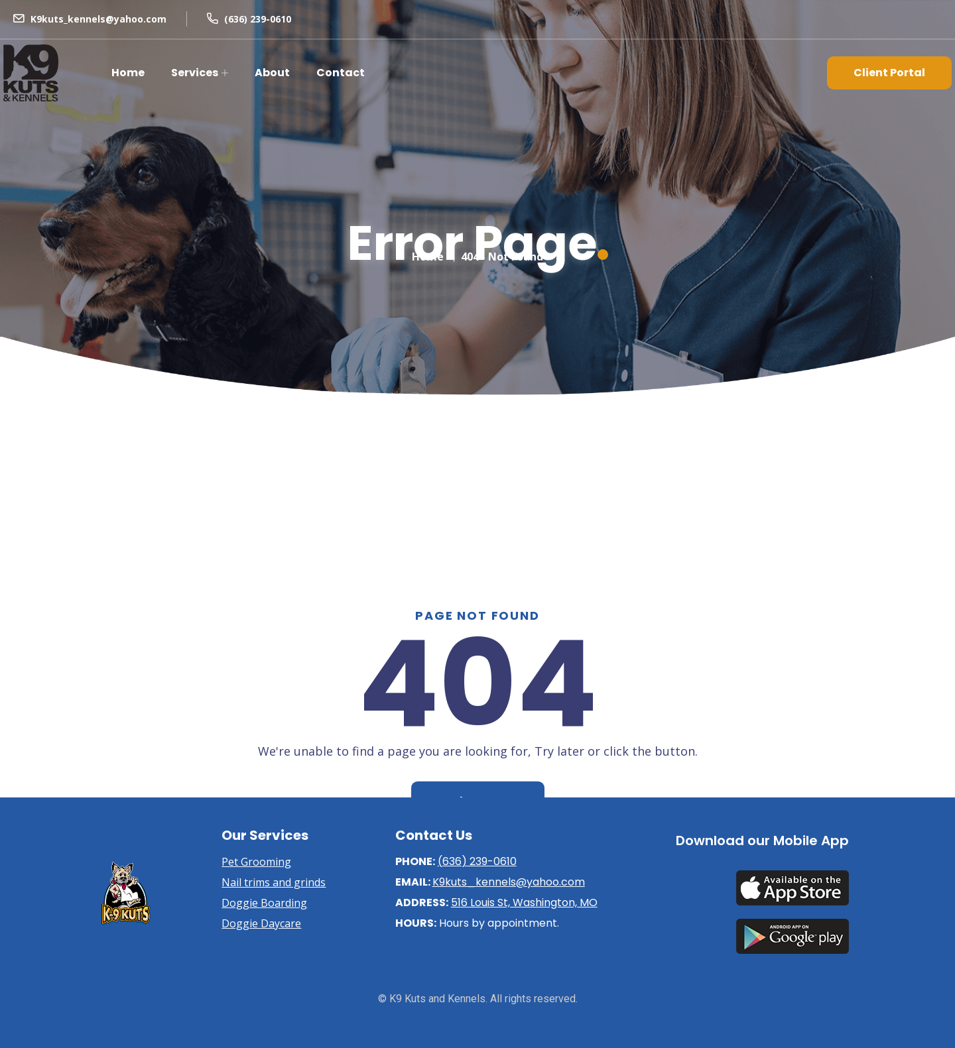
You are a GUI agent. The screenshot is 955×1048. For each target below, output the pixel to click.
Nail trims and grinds (274, 882)
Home (128, 72)
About (272, 72)
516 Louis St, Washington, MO (524, 902)
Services (194, 72)
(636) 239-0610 (257, 19)
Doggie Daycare (261, 923)
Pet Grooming (256, 861)
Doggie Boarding (264, 903)
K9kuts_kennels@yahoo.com (98, 19)
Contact (340, 72)
